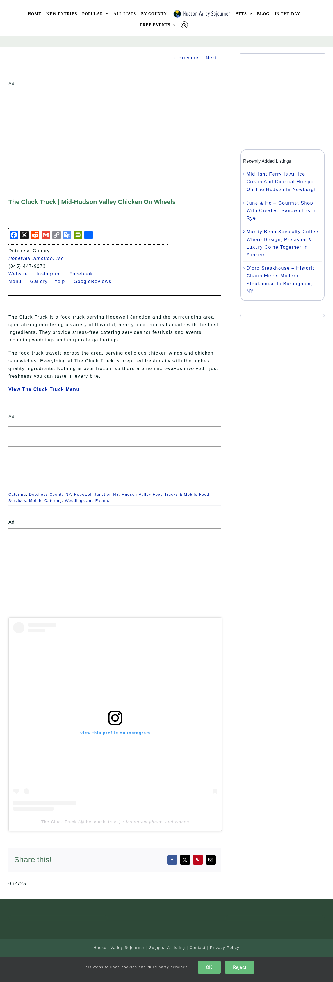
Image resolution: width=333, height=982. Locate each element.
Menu (18, 281)
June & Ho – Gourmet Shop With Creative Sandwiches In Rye (282, 211)
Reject (239, 967)
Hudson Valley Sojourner (119, 947)
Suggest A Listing (167, 947)
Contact (198, 947)
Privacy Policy (225, 947)
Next (211, 57)
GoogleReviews (96, 281)
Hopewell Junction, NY (36, 258)
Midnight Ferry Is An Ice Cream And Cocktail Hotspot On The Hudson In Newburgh (282, 182)
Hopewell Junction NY (96, 494)
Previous (189, 57)
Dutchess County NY (50, 494)
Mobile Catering (45, 500)
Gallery (42, 281)
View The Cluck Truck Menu (43, 389)
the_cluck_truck (102, 822)
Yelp (63, 281)
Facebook (84, 273)
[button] (184, 24)
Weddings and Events (87, 500)
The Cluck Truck (59, 822)
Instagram (52, 273)
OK (209, 967)
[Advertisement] (114, 131)
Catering (17, 494)
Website (21, 273)
